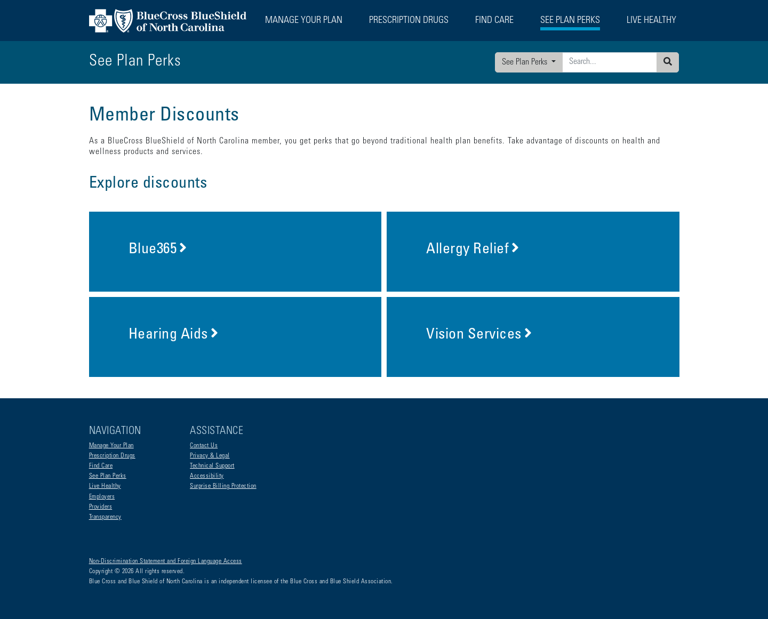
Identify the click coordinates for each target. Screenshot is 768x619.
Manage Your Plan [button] (303, 21)
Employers (102, 497)
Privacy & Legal (210, 456)
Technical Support (212, 466)
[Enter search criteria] (609, 62)
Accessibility (207, 476)
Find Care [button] (494, 21)
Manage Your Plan (111, 446)
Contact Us (204, 446)
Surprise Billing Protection (223, 486)
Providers (101, 507)
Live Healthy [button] (651, 21)
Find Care (101, 466)
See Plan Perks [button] (570, 21)
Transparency (105, 517)
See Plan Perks (525, 62)
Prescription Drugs (409, 21)
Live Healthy (105, 486)
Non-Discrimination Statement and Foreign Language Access (165, 561)
